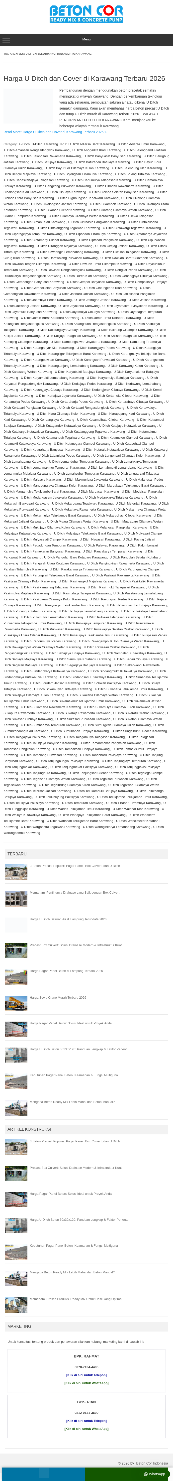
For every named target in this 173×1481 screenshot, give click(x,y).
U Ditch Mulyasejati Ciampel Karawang (49, 539)
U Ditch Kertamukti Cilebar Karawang (121, 396)
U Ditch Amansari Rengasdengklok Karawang (37, 150)
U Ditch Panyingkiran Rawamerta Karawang (119, 563)
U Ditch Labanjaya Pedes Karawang (64, 455)
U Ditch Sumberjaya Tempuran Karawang (51, 725)
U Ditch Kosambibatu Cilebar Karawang (105, 419)
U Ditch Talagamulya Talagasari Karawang (94, 737)
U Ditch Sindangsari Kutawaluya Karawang (91, 677)
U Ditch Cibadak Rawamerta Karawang (121, 186)
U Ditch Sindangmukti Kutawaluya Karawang (120, 671)
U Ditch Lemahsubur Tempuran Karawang (84, 473)
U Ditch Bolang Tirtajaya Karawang (140, 174)
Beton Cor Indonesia (152, 1463)
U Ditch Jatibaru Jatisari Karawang (83, 294)
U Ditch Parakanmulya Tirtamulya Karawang (81, 569)
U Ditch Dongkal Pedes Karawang (128, 270)
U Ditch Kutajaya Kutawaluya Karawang (128, 425)
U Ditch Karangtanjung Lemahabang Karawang (71, 366)
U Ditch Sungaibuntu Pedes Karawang (139, 731)
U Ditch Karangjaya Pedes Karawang (103, 348)
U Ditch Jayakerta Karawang (79, 306)
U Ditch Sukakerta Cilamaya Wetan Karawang (100, 695)
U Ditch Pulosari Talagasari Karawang (113, 617)
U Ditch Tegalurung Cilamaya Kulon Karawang (72, 785)
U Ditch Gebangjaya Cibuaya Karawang (139, 276)
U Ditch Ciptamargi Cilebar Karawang (48, 240)
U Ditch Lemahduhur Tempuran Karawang (79, 461)
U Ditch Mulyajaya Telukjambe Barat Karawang (88, 533)
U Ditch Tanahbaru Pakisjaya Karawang (108, 755)
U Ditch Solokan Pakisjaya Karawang (109, 683)
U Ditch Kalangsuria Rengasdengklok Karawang (96, 324)
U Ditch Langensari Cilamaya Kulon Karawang (126, 455)
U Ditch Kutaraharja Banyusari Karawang (50, 449)
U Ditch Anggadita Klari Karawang (96, 150)
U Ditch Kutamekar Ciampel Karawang (126, 437)
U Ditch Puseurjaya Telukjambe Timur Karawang (93, 635)
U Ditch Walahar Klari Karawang (136, 809)
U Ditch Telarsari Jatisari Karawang (46, 791)
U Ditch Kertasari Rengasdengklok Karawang (91, 407)
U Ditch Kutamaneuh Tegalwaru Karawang (64, 437)
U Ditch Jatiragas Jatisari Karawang (100, 300)
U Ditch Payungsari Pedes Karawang (116, 599)
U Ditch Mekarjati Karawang (135, 503)
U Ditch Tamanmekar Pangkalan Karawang (111, 743)
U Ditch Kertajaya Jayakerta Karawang (63, 396)
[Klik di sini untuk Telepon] (86, 1375)
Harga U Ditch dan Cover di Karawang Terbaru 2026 (84, 78)
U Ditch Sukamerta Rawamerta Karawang (51, 707)
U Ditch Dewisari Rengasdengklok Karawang (68, 270)
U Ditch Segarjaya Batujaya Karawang (83, 665)
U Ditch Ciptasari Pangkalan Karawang (106, 240)
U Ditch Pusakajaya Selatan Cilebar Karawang (116, 629)
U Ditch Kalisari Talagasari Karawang (126, 336)
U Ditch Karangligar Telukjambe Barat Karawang (71, 354)
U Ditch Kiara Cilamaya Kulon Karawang (66, 413)
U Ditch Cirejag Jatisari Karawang (119, 246)
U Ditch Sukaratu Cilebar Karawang (138, 713)
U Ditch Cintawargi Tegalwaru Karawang (132, 228)
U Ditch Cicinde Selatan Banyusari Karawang (121, 192)
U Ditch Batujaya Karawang (52, 162)
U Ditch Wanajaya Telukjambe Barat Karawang (92, 815)
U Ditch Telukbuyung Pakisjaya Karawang (64, 797)
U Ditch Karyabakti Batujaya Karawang (83, 372)
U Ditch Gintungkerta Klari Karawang (110, 288)
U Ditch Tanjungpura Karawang (43, 773)
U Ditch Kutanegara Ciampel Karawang (82, 443)
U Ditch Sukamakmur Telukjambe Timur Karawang (83, 701)
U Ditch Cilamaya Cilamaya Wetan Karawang (81, 216)
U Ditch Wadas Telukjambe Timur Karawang (78, 809)
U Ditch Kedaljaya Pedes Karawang (86, 384)
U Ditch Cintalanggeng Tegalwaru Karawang (68, 228)
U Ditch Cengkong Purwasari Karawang (62, 186)
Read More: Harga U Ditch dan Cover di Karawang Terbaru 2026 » (54, 132)
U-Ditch (24, 144)
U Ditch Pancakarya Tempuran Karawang (112, 551)
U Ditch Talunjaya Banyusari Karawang (49, 743)
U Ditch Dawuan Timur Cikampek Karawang (100, 264)
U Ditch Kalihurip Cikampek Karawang (125, 330)
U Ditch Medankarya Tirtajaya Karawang (114, 497)
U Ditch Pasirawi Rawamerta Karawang (120, 575)
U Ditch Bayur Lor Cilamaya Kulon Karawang (76, 168)
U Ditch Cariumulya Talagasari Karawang (101, 180)
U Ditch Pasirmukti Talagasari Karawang (117, 587)
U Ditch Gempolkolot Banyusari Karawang (51, 288)
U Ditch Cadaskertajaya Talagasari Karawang (36, 180)
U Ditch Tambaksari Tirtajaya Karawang (81, 749)
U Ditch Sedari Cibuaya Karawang (138, 659)
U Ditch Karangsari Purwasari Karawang (101, 360)
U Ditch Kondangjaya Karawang (51, 419)
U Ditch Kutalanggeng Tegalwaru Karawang (93, 431)
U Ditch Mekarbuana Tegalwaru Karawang (82, 503)
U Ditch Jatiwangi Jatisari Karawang (30, 306)
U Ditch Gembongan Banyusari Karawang (34, 282)
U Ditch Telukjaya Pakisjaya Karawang (31, 803)
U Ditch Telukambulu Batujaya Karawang (103, 791)
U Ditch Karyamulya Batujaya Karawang (115, 378)
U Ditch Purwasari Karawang (59, 629)
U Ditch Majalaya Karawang (41, 479)
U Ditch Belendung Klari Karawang (137, 168)
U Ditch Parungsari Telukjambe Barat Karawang (55, 575)
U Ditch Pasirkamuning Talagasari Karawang (53, 587)
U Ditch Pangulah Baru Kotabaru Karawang (75, 557)
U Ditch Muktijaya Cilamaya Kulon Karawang (53, 527)
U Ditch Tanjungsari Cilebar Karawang (96, 773)
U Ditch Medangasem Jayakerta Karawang (52, 497)
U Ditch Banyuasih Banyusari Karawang (112, 156)
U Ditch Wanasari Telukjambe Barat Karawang (80, 821)
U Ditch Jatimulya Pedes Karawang (46, 300)
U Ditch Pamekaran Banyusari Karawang (50, 551)
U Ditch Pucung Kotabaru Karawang (30, 611)
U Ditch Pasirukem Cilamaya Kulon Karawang (54, 599)
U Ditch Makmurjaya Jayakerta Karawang (93, 479)
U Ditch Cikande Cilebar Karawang (60, 210)
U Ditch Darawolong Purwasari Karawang (67, 258)
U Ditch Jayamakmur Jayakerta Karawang (132, 306)
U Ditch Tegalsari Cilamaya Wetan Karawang (53, 779)
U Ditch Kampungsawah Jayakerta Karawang (83, 342)
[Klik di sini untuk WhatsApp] (87, 1383)
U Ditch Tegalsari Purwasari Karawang (116, 779)
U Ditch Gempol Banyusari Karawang (94, 282)
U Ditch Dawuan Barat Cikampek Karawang (131, 258)
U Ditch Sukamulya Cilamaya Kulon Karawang (117, 707)
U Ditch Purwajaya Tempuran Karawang (93, 623)
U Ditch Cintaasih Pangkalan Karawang (96, 222)
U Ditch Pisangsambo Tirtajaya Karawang (137, 605)
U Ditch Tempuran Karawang (82, 803)
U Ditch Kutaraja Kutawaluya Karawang (111, 449)
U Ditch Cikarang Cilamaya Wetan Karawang (120, 210)
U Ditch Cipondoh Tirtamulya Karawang (92, 234)
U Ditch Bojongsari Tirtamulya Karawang (83, 174)
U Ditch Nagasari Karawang (100, 539)
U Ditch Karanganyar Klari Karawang (47, 348)
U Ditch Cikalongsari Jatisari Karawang (59, 204)
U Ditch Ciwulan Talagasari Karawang (128, 252)
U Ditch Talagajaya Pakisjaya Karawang (32, 737)
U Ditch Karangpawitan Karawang (45, 360)
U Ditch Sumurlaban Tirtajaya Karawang (80, 731)
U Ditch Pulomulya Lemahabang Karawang (52, 617)
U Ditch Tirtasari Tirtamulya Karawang (133, 803)
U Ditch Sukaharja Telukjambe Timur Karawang (129, 689)
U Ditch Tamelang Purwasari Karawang (49, 755)
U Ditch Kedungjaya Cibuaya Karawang (49, 390)
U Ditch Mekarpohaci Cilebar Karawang (122, 515)
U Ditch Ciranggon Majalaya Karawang (64, 246)
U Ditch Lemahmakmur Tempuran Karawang (53, 467)
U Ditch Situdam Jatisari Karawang (55, 683)
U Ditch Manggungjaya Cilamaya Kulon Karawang (57, 485)
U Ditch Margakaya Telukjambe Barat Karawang (130, 485)
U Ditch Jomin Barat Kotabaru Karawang (50, 318)
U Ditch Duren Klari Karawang (85, 276)
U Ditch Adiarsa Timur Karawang (141, 144)
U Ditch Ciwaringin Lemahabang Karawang (68, 252)
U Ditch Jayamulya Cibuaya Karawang (87, 312)
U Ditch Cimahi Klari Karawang (43, 222)
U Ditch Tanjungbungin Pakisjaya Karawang (67, 761)
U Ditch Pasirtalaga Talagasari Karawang (81, 593)
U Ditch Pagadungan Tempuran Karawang (51, 545)
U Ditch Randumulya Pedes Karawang (48, 641)
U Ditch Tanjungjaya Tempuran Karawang (131, 761)
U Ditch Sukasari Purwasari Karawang (83, 719)
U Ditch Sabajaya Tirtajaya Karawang (72, 653)
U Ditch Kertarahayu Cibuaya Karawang (135, 402)
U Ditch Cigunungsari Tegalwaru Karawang (88, 198)
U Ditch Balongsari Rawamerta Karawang (51, 156)
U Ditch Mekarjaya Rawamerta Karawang (81, 509)
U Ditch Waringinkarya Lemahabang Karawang (117, 827)
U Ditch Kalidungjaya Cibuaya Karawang (66, 330)
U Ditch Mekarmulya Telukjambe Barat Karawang (56, 515)
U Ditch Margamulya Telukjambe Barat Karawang (39, 491)
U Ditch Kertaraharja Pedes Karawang (75, 402)
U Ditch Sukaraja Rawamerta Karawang (81, 713)
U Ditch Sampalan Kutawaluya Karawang (132, 653)
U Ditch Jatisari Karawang (147, 300)
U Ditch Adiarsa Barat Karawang (92, 144)
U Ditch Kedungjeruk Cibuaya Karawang (110, 390)
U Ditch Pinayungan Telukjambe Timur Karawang (69, 605)
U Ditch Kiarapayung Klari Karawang (124, 413)
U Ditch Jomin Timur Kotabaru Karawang (111, 318)
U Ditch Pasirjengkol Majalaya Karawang (88, 581)
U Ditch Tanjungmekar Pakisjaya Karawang (81, 767)
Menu (86, 39)
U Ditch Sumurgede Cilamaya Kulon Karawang (117, 725)
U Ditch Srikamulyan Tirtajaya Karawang (63, 689)
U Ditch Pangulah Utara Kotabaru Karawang (53, 563)
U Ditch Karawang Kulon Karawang (132, 366)
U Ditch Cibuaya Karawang (66, 192)
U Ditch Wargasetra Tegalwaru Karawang (50, 827)
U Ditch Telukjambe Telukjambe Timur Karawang (132, 797)
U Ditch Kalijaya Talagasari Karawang (69, 336)
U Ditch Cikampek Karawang (110, 204)
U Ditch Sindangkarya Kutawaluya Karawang (53, 671)
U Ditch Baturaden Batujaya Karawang (102, 162)
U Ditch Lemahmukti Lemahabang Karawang (119, 467)
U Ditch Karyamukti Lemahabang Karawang (52, 378)
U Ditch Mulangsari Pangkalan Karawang (117, 527)
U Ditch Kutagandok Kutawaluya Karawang (65, 425)
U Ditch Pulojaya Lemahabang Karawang (88, 611)
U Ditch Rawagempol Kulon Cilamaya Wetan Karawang (119, 641)
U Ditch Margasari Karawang (98, 491)
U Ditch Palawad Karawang (104, 545)
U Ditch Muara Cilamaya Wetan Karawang (77, 521)
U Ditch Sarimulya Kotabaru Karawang (83, 659)
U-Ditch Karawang (45, 144)
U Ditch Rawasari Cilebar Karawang (109, 647)
